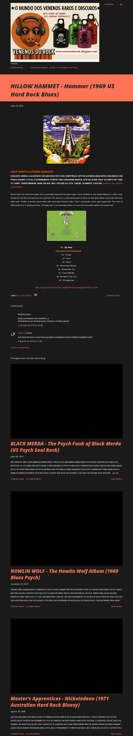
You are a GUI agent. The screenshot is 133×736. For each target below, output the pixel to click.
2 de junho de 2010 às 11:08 (30, 341)
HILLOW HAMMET (24, 295)
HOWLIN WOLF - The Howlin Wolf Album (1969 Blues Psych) (64, 574)
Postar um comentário (20, 347)
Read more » (117, 479)
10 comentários (33, 479)
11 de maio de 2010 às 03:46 (30, 325)
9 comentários (33, 734)
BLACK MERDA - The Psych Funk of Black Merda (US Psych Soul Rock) (66, 446)
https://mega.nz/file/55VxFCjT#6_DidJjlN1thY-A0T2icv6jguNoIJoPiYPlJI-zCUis (66, 287)
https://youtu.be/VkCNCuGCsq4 (68, 251)
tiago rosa (22, 333)
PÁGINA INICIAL (17, 67)
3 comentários (33, 606)
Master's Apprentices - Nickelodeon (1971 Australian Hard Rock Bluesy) (60, 701)
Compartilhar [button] (113, 295)
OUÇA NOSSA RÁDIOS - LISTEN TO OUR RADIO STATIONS (53, 67)
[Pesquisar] (109, 4)
